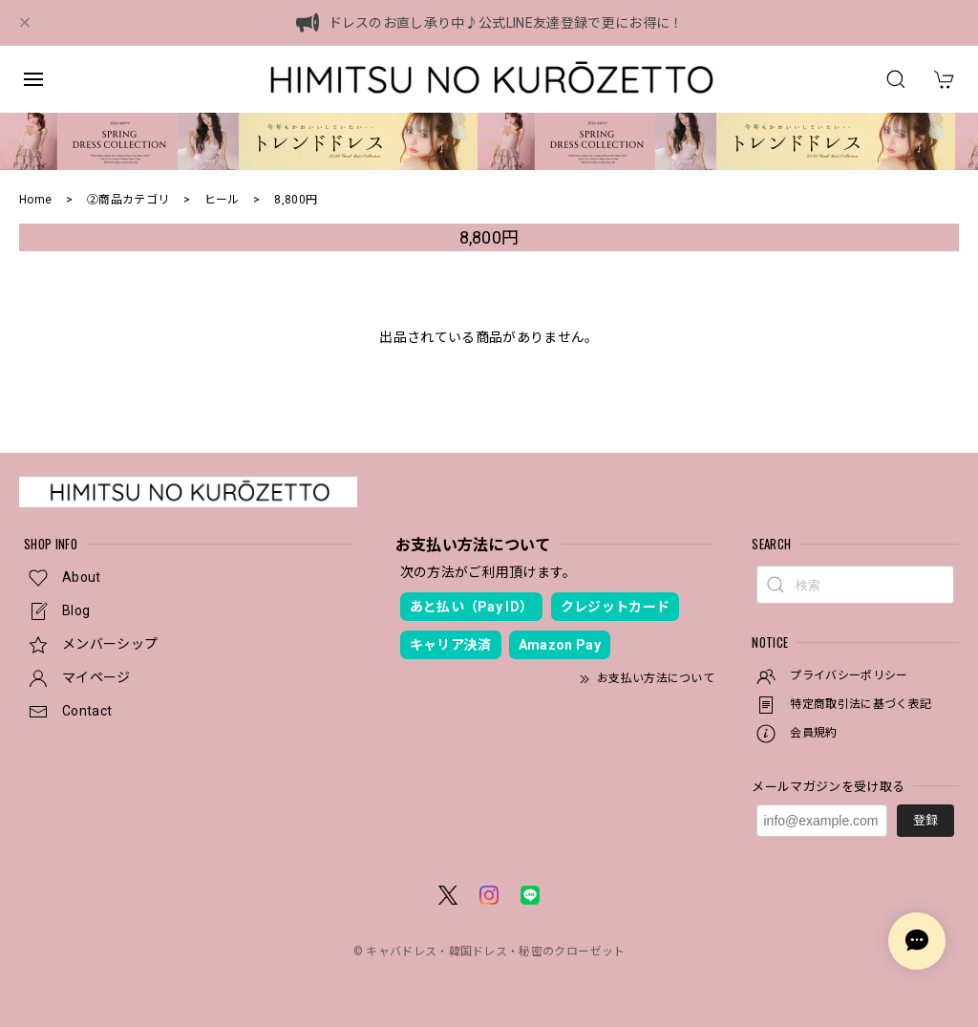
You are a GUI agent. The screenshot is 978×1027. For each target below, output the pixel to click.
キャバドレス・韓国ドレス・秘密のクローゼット (495, 951)
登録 (925, 820)
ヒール (222, 199)
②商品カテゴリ (128, 199)
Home (35, 199)
